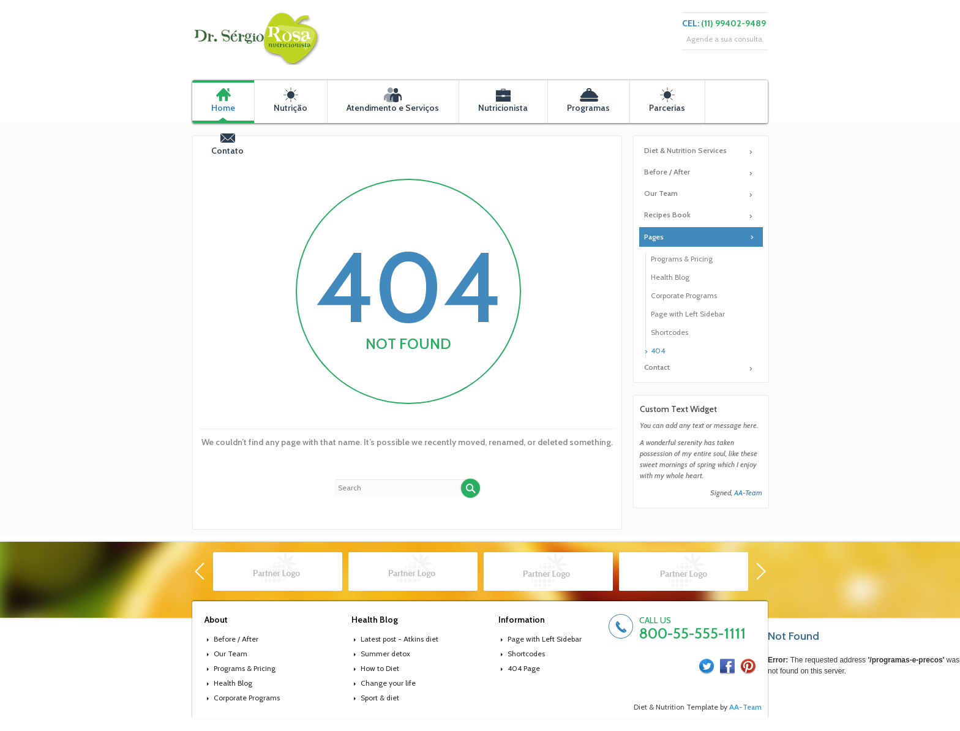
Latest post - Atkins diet (399, 638)
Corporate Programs (684, 295)
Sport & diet (380, 697)
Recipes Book (667, 214)
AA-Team (748, 492)
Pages (654, 236)
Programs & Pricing (682, 258)
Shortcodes (669, 332)
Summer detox (385, 653)
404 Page (524, 668)
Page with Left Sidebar (688, 313)
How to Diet (380, 668)
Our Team (661, 193)
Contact (657, 367)
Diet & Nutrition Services (685, 150)
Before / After (667, 171)
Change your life (388, 683)
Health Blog (670, 277)
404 (658, 350)
